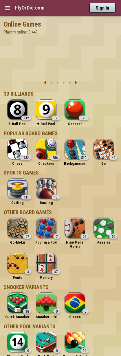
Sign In (102, 8)
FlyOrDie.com (30, 8)
